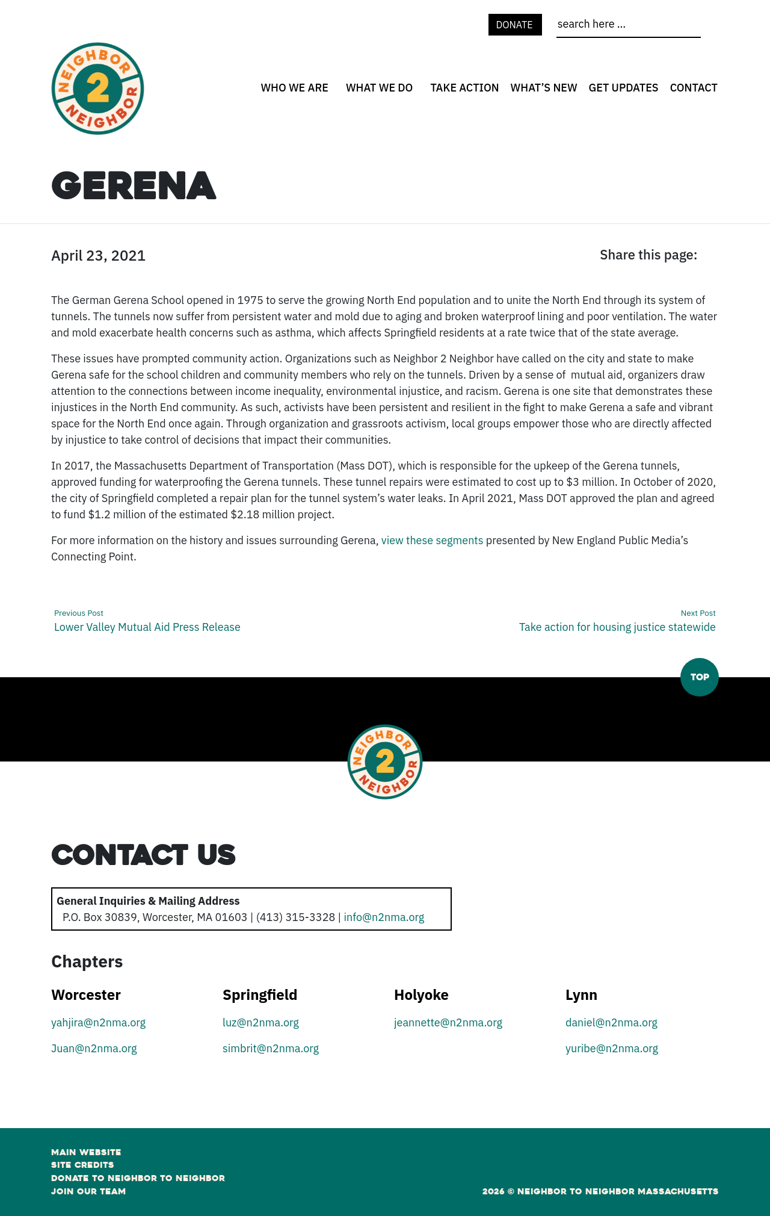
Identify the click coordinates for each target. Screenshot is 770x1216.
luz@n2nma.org (261, 1022)
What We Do (379, 88)
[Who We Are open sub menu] (333, 91)
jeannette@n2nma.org (448, 1022)
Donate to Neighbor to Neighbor (138, 1178)
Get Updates (624, 88)
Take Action (464, 88)
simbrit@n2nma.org (271, 1048)
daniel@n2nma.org (611, 1022)
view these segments (432, 540)
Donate (515, 25)
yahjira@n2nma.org (98, 1022)
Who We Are (294, 88)
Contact (694, 88)
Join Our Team (88, 1191)
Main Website (86, 1152)
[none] (293, 87)
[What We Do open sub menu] (417, 91)
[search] (628, 26)
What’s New (544, 88)
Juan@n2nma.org (94, 1048)
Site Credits (82, 1164)
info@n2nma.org (383, 917)
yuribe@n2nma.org (611, 1048)
